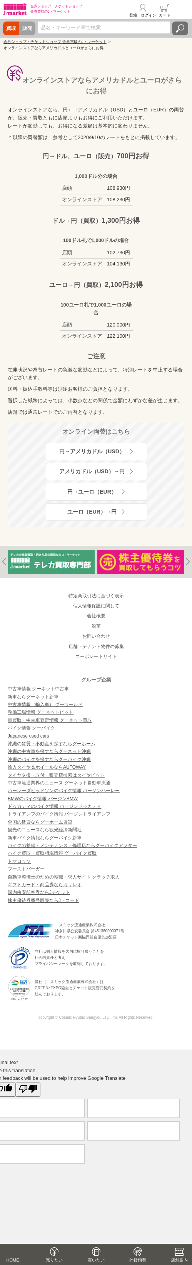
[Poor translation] (28, 1090)
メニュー (181, 10)
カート (164, 15)
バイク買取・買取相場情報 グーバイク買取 (52, 853)
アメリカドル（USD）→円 (92, 471)
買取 (11, 28)
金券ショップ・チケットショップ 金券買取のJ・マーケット (55, 42)
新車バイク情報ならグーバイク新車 (45, 838)
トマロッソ (19, 861)
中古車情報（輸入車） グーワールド (45, 704)
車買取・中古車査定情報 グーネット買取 (50, 720)
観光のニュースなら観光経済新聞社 (45, 829)
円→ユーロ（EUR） (92, 492)
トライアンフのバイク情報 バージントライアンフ (59, 814)
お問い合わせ (96, 636)
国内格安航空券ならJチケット (39, 892)
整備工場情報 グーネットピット (40, 712)
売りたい (54, 1260)
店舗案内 (179, 1260)
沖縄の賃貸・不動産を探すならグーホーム (51, 743)
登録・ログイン (142, 15)
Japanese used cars (28, 736)
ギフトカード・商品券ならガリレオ (45, 884)
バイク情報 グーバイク (31, 728)
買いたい (96, 1260)
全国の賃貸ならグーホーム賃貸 (40, 822)
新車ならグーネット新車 (33, 697)
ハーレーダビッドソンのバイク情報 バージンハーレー (64, 790)
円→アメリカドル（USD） (92, 451)
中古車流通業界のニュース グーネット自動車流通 (59, 783)
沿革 (96, 626)
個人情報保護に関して (96, 605)
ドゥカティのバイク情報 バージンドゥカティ (54, 806)
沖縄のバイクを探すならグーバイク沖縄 (49, 759)
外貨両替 (137, 1260)
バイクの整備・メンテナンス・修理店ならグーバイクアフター (72, 845)
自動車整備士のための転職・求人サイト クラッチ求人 (64, 877)
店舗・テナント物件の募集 (96, 646)
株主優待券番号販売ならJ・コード (43, 900)
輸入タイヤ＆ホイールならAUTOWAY (47, 767)
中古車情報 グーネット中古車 (38, 688)
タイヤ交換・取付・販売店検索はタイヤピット (56, 775)
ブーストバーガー (26, 869)
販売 (27, 28)
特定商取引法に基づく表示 (96, 596)
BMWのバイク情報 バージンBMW (43, 798)
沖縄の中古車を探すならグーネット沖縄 (49, 751)
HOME (13, 1260)
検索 (180, 28)
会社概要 (96, 615)
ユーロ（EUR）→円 (92, 512)
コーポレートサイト (96, 656)
